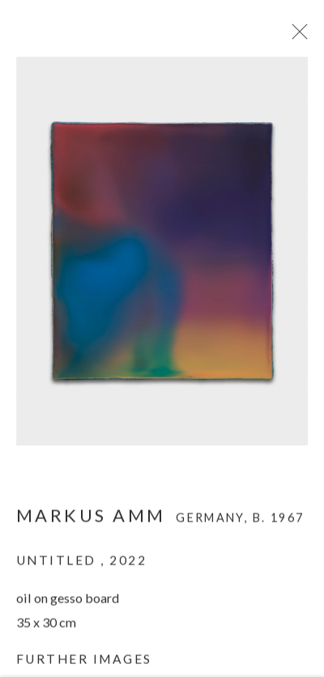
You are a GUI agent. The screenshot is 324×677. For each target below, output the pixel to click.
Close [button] (297, 36)
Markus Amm (91, 519)
